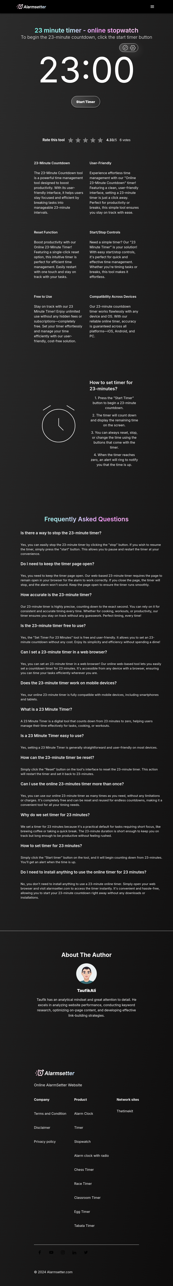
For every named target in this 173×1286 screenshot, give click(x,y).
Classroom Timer (87, 1198)
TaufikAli (86, 990)
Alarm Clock (83, 1113)
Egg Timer (82, 1212)
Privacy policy (45, 1141)
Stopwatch (82, 1141)
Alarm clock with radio (91, 1156)
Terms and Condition (50, 1113)
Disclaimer (42, 1127)
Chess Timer (84, 1170)
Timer (78, 1127)
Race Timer (83, 1184)
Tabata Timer (84, 1226)
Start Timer (85, 102)
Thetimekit (125, 1111)
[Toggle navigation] (152, 7)
